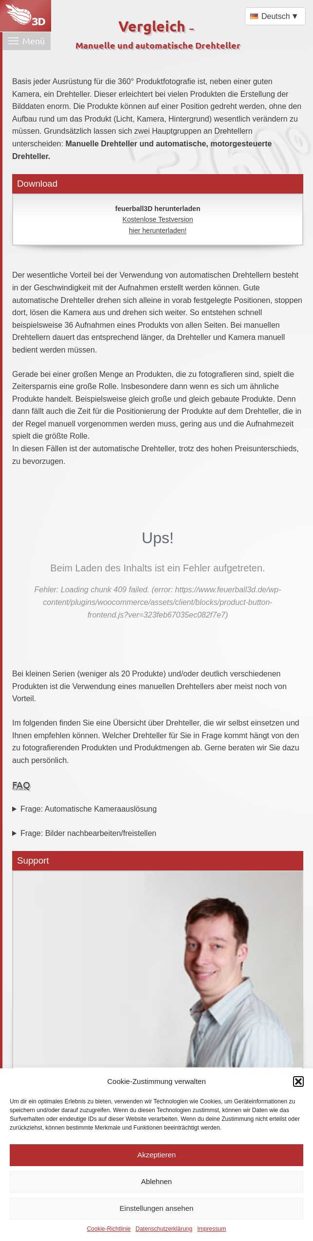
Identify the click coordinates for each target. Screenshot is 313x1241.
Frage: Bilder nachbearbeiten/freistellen (88, 833)
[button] (298, 1081)
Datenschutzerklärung (163, 1228)
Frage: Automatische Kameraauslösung (88, 809)
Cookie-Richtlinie (108, 1228)
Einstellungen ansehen (157, 1208)
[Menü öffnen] (26, 41)
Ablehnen (156, 1181)
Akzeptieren (156, 1155)
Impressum (211, 1228)
